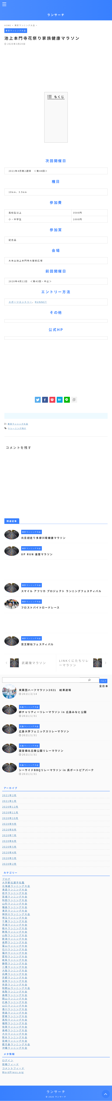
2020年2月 (9, 868)
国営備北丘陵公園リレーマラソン (42, 755)
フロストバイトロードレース (41, 611)
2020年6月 (9, 845)
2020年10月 (10, 822)
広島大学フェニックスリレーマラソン (45, 735)
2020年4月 (9, 856)
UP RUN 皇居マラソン (38, 554)
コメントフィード (13, 1072)
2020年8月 (9, 833)
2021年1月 (9, 805)
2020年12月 (10, 811)
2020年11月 (10, 816)
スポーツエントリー (20, 301)
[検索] (89, 684)
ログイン (7, 1064)
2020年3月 (9, 862)
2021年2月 (9, 799)
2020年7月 (9, 839)
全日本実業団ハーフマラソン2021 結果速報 (64, 692)
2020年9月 (9, 828)
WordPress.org (13, 1076)
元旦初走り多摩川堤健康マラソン (44, 538)
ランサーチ (56, 15)
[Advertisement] (56, 67)
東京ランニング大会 (18, 423)
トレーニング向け (17, 428)
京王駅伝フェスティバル (38, 648)
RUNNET (41, 301)
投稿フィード (10, 1068)
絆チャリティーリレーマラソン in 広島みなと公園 (55, 716)
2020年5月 (9, 851)
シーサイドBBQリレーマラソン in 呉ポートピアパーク (58, 774)
